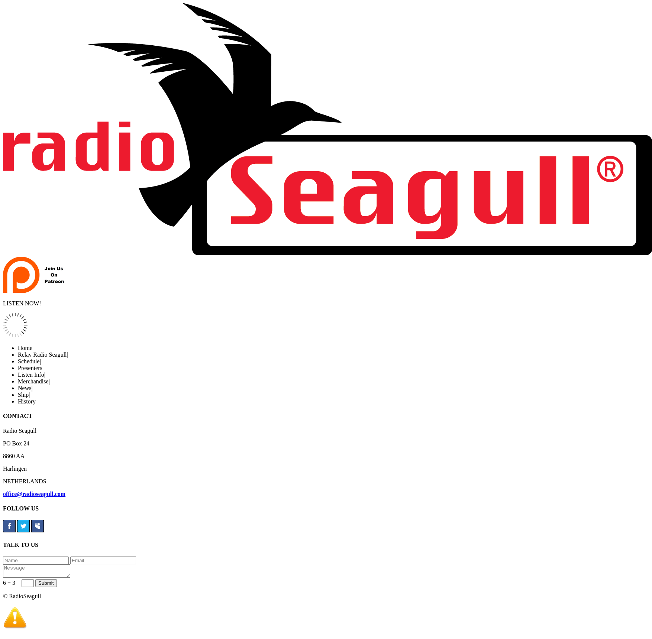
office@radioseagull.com (34, 494)
